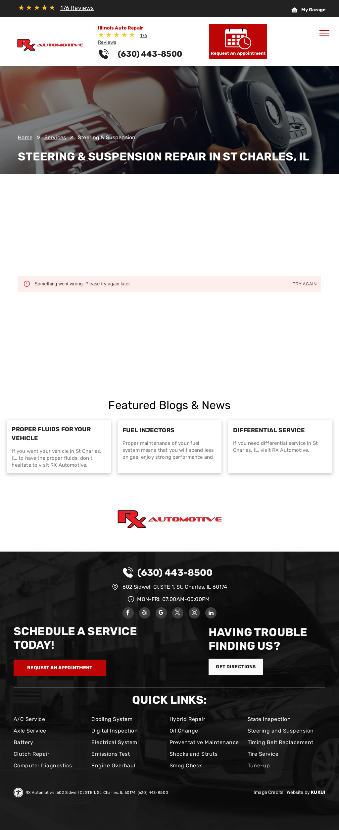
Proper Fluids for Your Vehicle (51, 434)
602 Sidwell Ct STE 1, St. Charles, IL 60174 (174, 587)
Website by (298, 792)
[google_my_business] (161, 613)
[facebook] (128, 613)
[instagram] (194, 613)
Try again (304, 284)
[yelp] (144, 613)
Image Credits (268, 792)
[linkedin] (211, 613)
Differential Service (269, 430)
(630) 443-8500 (175, 572)
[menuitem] (50, 719)
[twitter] (177, 613)
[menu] (324, 33)
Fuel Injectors (148, 430)
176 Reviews (77, 8)
